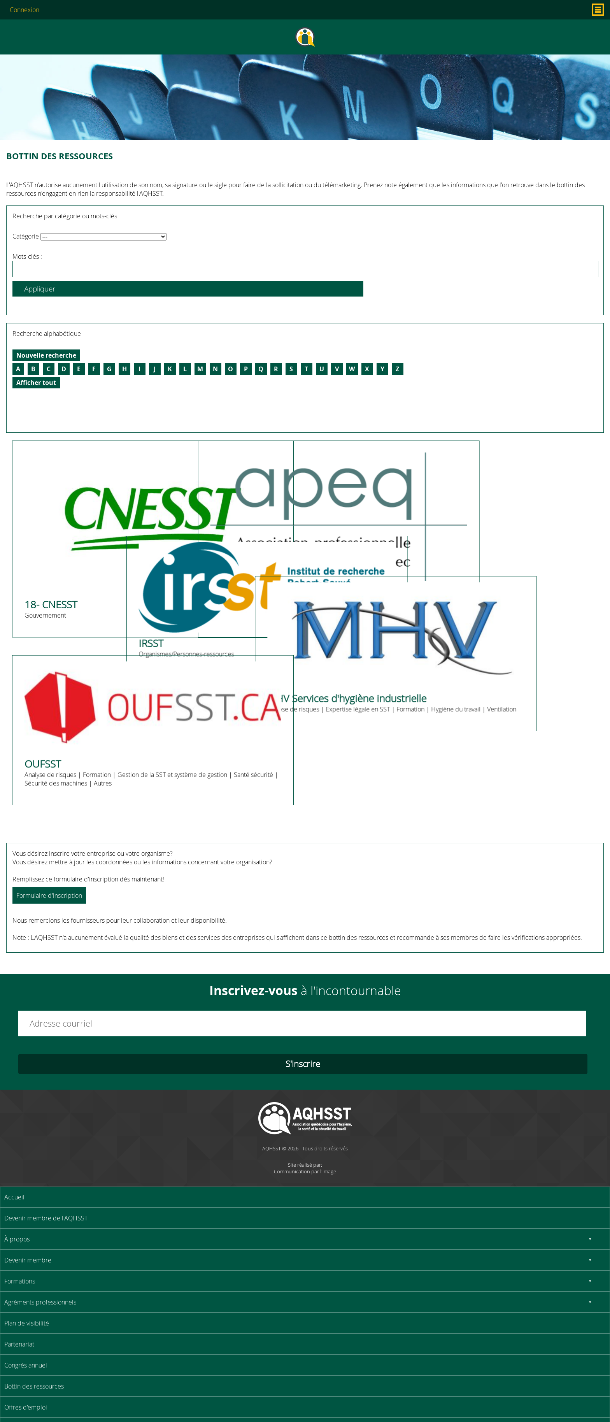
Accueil (14, 1197)
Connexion (24, 9)
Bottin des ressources (34, 1386)
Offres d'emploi (25, 1407)
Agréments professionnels (40, 1302)
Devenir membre (27, 1260)
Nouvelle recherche (46, 355)
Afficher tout (36, 382)
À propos (17, 1239)
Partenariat (19, 1344)
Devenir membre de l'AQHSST (46, 1218)
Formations (19, 1281)
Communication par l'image (305, 1171)
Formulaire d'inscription (49, 895)
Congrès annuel (25, 1365)
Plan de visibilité (26, 1323)
